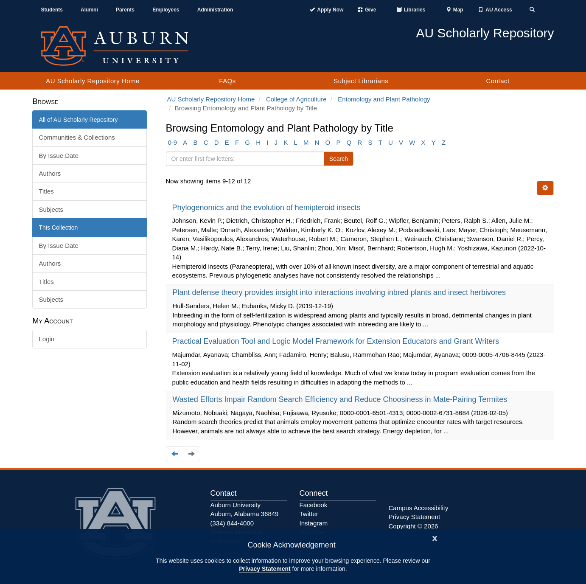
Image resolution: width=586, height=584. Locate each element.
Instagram (314, 523)
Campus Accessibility (419, 507)
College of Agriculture (296, 99)
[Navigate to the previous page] (174, 453)
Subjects (51, 209)
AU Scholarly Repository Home (93, 80)
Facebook (314, 504)
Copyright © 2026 (413, 526)
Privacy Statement (264, 568)
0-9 (172, 142)
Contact (498, 80)
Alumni (89, 10)
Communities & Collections (77, 137)
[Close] (434, 537)
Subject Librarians (361, 80)
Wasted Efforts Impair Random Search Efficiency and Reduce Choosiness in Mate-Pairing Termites (341, 399)
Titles (46, 191)
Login (47, 339)
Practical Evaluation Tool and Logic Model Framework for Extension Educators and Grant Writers (337, 341)
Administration (215, 10)
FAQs (227, 80)
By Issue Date (59, 155)
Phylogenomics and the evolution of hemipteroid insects (267, 207)
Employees (165, 10)
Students (52, 10)
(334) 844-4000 (232, 523)
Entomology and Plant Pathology (384, 99)
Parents (125, 10)
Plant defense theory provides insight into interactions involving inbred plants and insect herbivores (340, 292)
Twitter (309, 513)
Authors (50, 173)
